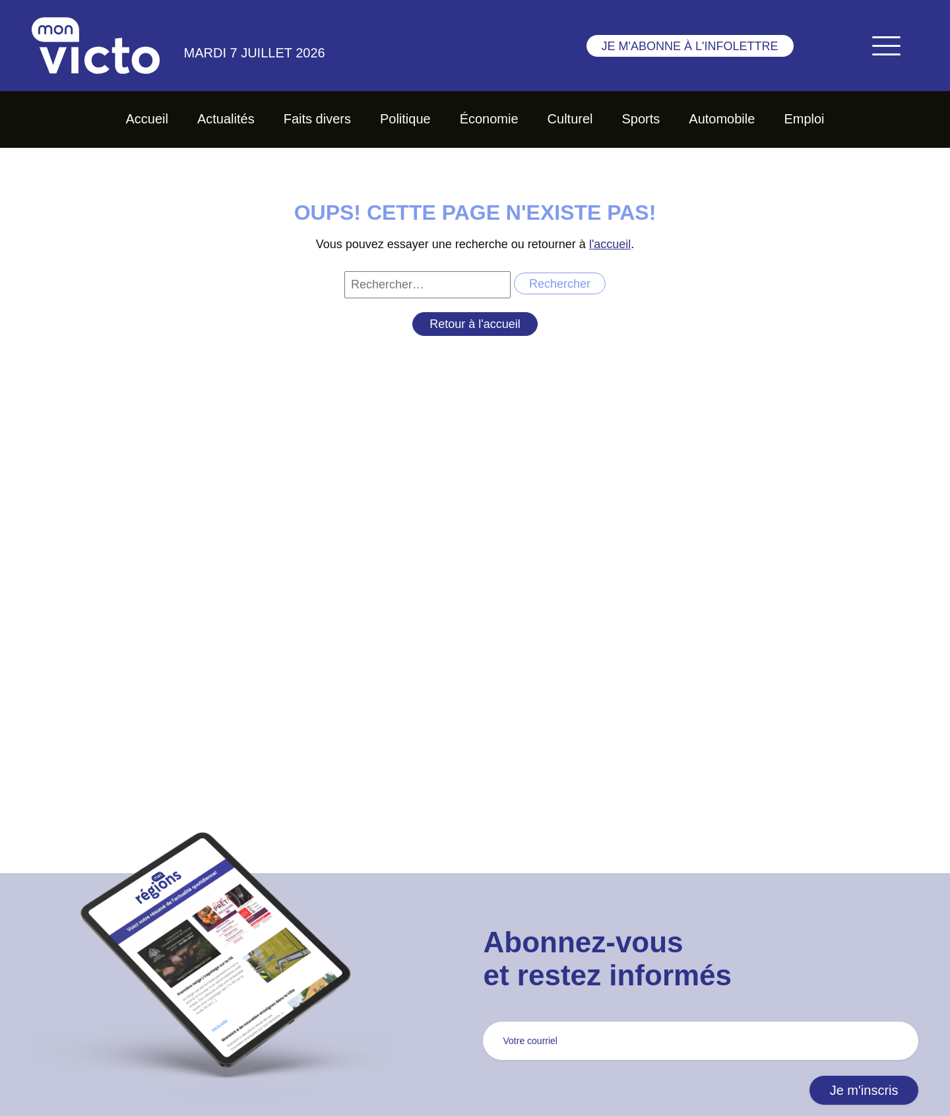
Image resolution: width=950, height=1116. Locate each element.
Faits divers (317, 119)
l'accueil (610, 244)
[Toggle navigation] (886, 45)
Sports (641, 119)
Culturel (570, 119)
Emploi (804, 119)
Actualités (226, 119)
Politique (405, 119)
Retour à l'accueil (475, 324)
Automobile (722, 119)
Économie (489, 119)
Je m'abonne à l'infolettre (690, 46)
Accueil (146, 119)
